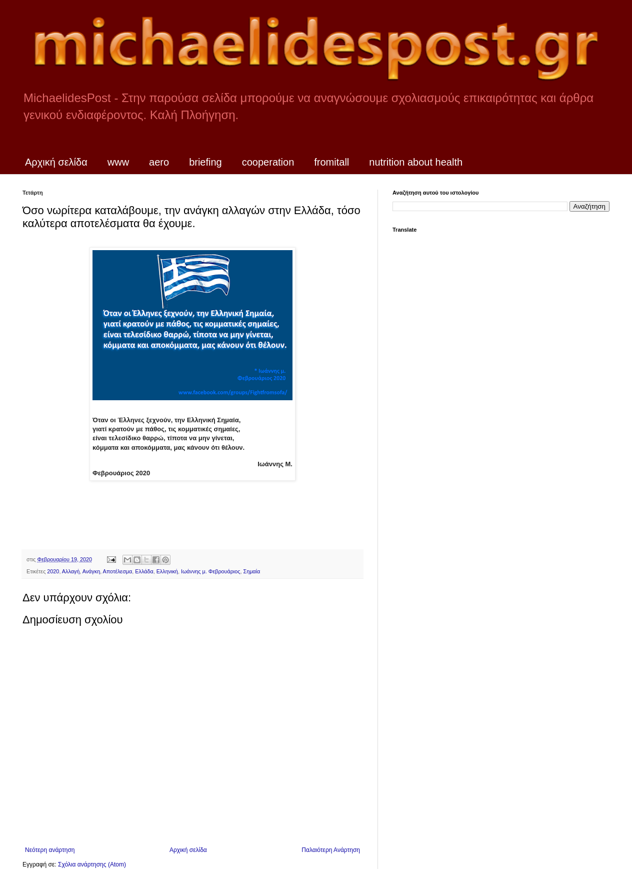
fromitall (331, 162)
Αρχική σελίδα (56, 162)
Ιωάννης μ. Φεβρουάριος (210, 571)
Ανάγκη (91, 571)
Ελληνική (167, 571)
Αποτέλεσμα (117, 571)
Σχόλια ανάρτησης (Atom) (92, 864)
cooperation (268, 162)
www (118, 162)
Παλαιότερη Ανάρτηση (331, 849)
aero (159, 162)
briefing (205, 162)
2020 (53, 571)
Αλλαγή (71, 571)
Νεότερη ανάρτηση (49, 849)
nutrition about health (415, 162)
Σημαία (251, 571)
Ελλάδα (144, 571)
